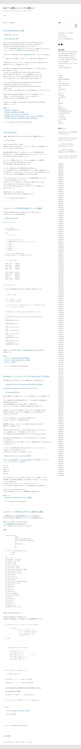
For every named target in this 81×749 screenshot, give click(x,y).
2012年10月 (61, 340)
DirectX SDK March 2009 (13, 30)
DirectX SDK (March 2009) (11, 38)
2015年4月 (60, 282)
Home (4, 15)
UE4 (59, 99)
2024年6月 (60, 181)
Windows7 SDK (28, 54)
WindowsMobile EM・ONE (64, 111)
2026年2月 (60, 167)
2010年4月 (60, 392)
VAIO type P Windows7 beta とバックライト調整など (18, 497)
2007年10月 (61, 451)
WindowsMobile (62, 109)
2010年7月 (60, 386)
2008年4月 (60, 439)
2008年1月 (60, 445)
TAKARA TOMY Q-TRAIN (11, 218)
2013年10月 (61, 316)
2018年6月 (60, 233)
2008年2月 (60, 443)
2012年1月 (60, 354)
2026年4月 (60, 163)
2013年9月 (60, 318)
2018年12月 (61, 229)
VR (59, 105)
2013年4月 (60, 328)
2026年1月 (60, 169)
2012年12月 (61, 336)
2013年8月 (60, 320)
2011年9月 (60, 362)
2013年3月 (60, 330)
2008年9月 (60, 429)
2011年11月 (61, 358)
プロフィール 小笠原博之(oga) (65, 38)
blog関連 (60, 77)
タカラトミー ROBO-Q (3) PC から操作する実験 (16, 358)
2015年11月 (61, 269)
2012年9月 (60, 342)
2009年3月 (60, 417)
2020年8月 (60, 197)
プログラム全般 (62, 119)
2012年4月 (60, 348)
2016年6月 (60, 257)
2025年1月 (60, 177)
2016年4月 (60, 261)
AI (58, 73)
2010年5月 (60, 390)
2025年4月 (60, 171)
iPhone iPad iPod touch (64, 85)
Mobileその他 (61, 89)
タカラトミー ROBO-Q (10, 362)
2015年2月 (60, 286)
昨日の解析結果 (20, 516)
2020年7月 (60, 199)
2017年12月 (61, 239)
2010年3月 (60, 394)
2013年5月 (60, 326)
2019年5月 (60, 219)
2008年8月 (60, 431)
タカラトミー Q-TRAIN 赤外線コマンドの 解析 (22, 208)
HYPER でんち (61, 34)
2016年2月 (60, 265)
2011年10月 (61, 360)
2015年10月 (61, 271)
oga (70, 140)
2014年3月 (60, 306)
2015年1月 (60, 288)
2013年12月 (61, 312)
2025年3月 (60, 173)
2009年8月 (60, 407)
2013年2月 (60, 332)
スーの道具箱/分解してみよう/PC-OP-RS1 (32, 350)
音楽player (61, 123)
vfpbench (60, 103)
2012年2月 (60, 352)
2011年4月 (60, 370)
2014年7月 (60, 298)
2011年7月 (60, 366)
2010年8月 (60, 384)
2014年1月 (60, 310)
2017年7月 (60, 241)
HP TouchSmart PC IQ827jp (10, 388)
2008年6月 (60, 435)
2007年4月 (60, 463)
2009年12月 (61, 400)
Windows (11, 198)
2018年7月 (60, 231)
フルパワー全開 (62, 36)
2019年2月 (60, 225)
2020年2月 (60, 205)
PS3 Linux (60, 93)
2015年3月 (60, 284)
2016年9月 (60, 253)
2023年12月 (61, 185)
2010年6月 (60, 388)
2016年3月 (60, 263)
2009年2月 (60, 419)
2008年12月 (61, 423)
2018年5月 (60, 235)
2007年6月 (60, 459)
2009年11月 (61, 402)
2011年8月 (60, 364)
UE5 (59, 101)
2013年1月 (60, 334)
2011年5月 (60, 368)
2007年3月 (60, 465)
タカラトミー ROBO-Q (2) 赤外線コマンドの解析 (17, 360)
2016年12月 (61, 247)
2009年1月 (60, 421)
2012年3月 (60, 350)
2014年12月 (61, 290)
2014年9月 (60, 296)
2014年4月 (60, 304)
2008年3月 (60, 441)
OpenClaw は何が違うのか (64, 67)
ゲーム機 (60, 115)
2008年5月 (60, 437)
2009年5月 (60, 413)
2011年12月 (61, 356)
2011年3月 (60, 372)
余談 (59, 121)
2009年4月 (60, 415)
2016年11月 (61, 249)
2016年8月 (60, 255)
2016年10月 (61, 251)
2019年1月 (60, 227)
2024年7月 (60, 179)
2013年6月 (60, 324)
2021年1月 (60, 191)
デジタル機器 (12, 366)
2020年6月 (60, 201)
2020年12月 (61, 193)
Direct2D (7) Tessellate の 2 (11, 110)
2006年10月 (61, 475)
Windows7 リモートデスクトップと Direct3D (16, 114)
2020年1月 (60, 207)
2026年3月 (60, 165)
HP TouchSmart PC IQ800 (13, 392)
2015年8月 (60, 275)
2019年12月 (61, 209)
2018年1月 (60, 237)
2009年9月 (60, 405)
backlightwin (31, 485)
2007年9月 (60, 453)
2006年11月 (61, 473)
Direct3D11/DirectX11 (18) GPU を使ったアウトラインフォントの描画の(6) (24, 116)
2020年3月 (60, 203)
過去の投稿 (7, 736)
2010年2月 (60, 396)
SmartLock (61, 95)
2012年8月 (60, 344)
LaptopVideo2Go (14, 459)
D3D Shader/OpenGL (14, 122)
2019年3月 (60, 223)
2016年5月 (60, 259)
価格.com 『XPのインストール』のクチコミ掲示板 (17, 456)
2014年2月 (60, 308)
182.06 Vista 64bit (26, 459)
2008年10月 (61, 427)
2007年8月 (60, 455)
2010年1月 (60, 398)
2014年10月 (61, 294)
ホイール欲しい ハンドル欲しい (19, 7)
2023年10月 (61, 187)
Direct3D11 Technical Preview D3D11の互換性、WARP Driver (21, 118)
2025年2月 (60, 175)
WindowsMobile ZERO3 (64, 113)
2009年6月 (60, 411)
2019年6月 (60, 217)
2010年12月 (61, 378)
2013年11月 (61, 314)
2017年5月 (60, 245)
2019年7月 (60, 215)
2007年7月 (60, 457)
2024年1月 (60, 183)
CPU (59, 81)
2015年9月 (60, 273)
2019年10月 (61, 213)
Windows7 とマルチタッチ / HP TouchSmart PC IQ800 (26, 376)
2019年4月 (60, 221)
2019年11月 (61, 211)
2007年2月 (60, 467)
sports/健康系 (61, 97)
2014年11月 (61, 292)
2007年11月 (61, 449)
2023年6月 (60, 189)
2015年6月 (60, 279)
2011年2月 (60, 374)
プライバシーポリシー (8, 742)
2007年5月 (60, 461)
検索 (59, 22)
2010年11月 (61, 380)
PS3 (59, 91)
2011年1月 (60, 376)
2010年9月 (60, 382)
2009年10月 (61, 404)
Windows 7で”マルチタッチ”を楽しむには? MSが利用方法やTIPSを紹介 (24, 384)
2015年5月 (60, 280)
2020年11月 (61, 195)
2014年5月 (60, 302)
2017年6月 (60, 243)
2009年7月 (60, 409)
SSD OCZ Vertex (10, 132)
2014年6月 (60, 300)
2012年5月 (60, 346)
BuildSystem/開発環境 (63, 79)
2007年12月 (61, 447)
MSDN (19, 48)
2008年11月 (61, 425)
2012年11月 (61, 338)
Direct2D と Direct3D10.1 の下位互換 (14, 112)
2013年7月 (60, 322)
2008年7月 (60, 433)
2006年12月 (61, 471)
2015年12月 (61, 267)
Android (60, 75)
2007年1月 (60, 469)
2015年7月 (60, 277)
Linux (59, 87)
